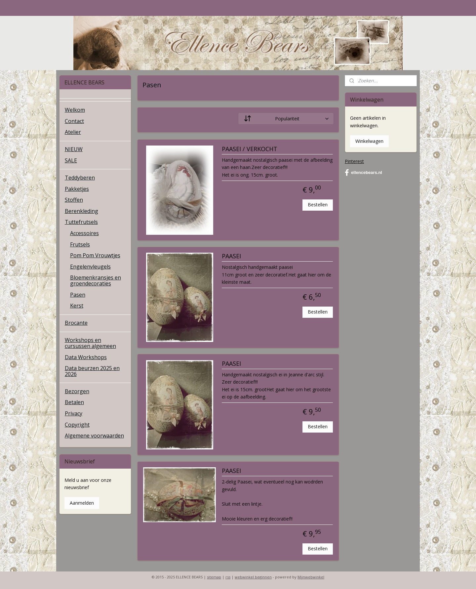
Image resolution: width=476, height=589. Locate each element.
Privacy (73, 413)
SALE (71, 160)
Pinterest (354, 161)
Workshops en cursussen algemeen (90, 343)
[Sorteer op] (286, 118)
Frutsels (80, 244)
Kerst (76, 305)
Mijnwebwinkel (311, 576)
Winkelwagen (369, 141)
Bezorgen (77, 391)
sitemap (214, 576)
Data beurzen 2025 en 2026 (92, 371)
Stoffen (74, 199)
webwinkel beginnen (253, 576)
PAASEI (231, 256)
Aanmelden (82, 503)
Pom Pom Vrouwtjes (95, 255)
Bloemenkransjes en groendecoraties (95, 280)
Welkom (75, 109)
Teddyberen (80, 177)
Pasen (77, 294)
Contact (74, 121)
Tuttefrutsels (81, 222)
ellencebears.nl (363, 172)
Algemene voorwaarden (94, 435)
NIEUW (74, 149)
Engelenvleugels (90, 266)
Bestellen (318, 204)
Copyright (77, 424)
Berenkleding (81, 211)
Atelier (73, 132)
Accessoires (84, 233)
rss (227, 576)
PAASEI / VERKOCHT (249, 149)
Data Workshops (86, 357)
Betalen (74, 402)
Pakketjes (77, 188)
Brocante (76, 322)
